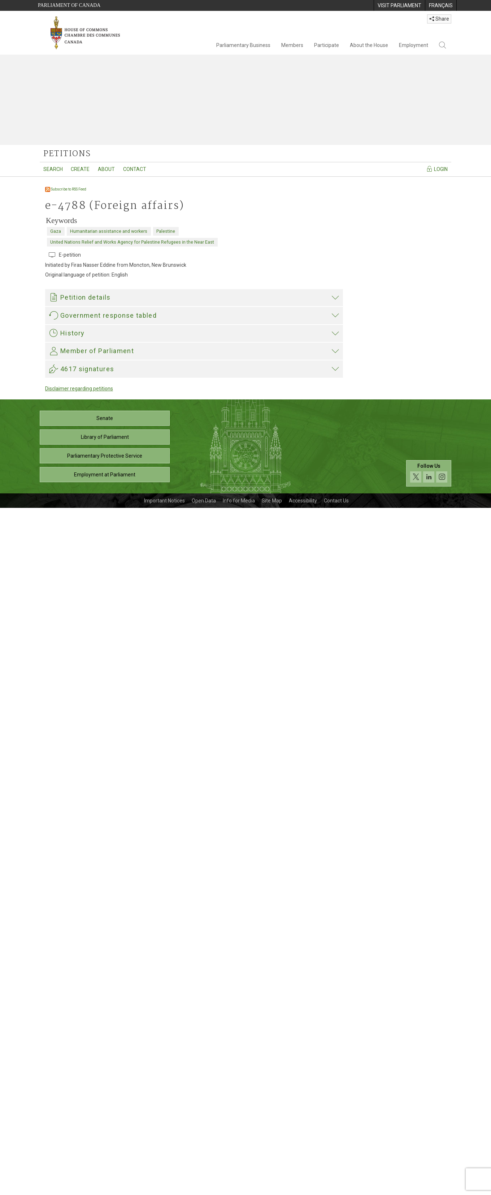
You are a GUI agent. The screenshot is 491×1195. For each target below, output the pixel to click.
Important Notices (164, 1188)
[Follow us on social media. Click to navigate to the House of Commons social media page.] (428, 1160)
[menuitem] (399, 5)
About (106, 169)
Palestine (165, 231)
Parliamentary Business (243, 45)
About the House (369, 45)
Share (439, 19)
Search (53, 169)
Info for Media (239, 1188)
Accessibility (303, 1188)
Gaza (55, 231)
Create (80, 169)
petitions (67, 153)
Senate (104, 1105)
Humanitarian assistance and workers (108, 231)
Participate (326, 45)
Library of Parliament (105, 1124)
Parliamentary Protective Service (104, 1143)
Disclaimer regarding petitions (79, 1076)
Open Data (204, 1188)
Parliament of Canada (69, 5)
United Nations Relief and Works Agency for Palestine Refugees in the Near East (132, 242)
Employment (413, 45)
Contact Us (336, 1188)
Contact (134, 169)
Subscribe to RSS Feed (65, 189)
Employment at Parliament (104, 1162)
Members (292, 45)
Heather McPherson (74, 921)
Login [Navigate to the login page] (437, 169)
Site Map (272, 1188)
